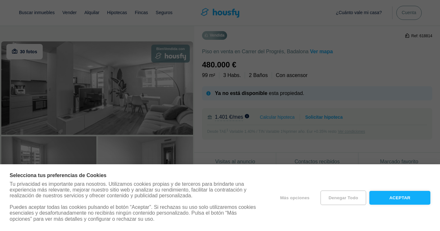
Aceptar (399, 197)
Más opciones (295, 197)
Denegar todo (343, 197)
